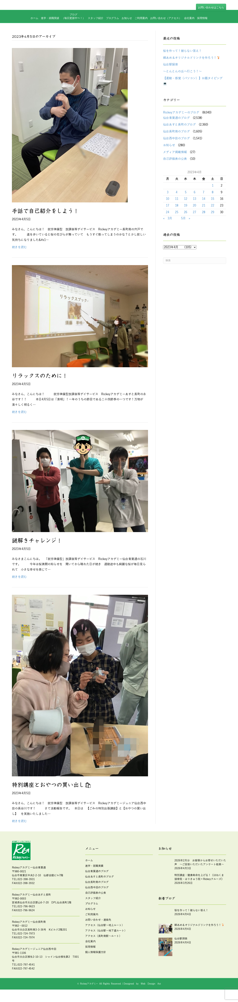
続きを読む (19, 248)
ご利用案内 (141, 30)
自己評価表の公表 (175, 160)
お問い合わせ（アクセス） (165, 30)
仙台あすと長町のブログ (179, 126)
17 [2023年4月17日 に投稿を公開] (167, 206)
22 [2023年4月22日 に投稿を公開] (212, 206)
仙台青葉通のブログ (176, 119)
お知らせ (127, 30)
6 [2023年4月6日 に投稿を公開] (194, 193)
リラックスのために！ (40, 377)
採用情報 (202, 30)
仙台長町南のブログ (176, 133)
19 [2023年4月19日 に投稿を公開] (185, 206)
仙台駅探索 (170, 66)
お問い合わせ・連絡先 (98, 921)
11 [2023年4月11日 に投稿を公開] (176, 200)
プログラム (112, 30)
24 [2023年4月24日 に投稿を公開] (167, 213)
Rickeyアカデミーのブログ (181, 113)
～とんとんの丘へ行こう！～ (182, 72)
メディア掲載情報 (175, 153)
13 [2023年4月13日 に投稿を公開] (194, 200)
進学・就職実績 (50, 30)
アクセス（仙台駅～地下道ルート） (106, 931)
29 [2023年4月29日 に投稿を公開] (212, 213)
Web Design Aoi (151, 985)
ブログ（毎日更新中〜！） (73, 28)
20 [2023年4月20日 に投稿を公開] (194, 206)
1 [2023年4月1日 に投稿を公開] (212, 186)
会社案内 (189, 30)
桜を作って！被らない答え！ (182, 52)
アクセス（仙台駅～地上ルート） (104, 926)
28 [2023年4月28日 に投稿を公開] (203, 213)
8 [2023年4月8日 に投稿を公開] (212, 193)
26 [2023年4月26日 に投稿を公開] (185, 213)
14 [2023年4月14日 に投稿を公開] (203, 200)
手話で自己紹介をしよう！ (45, 212)
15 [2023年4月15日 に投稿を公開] (212, 200)
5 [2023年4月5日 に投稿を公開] (185, 193)
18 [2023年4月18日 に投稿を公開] (176, 206)
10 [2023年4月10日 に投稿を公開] (167, 200)
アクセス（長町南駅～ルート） (103, 937)
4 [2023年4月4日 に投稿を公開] (176, 193)
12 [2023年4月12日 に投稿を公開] (185, 200)
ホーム (34, 30)
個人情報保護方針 (95, 953)
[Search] (194, 262)
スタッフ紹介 (95, 30)
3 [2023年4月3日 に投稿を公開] (167, 193)
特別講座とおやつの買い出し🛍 (51, 786)
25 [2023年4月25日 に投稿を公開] (176, 213)
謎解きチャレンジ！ (37, 542)
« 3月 (167, 219)
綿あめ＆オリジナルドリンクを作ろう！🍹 (191, 59)
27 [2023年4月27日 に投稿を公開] (194, 213)
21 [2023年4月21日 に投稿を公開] (203, 206)
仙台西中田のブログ (176, 139)
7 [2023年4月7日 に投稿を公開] (203, 193)
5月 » (185, 219)
